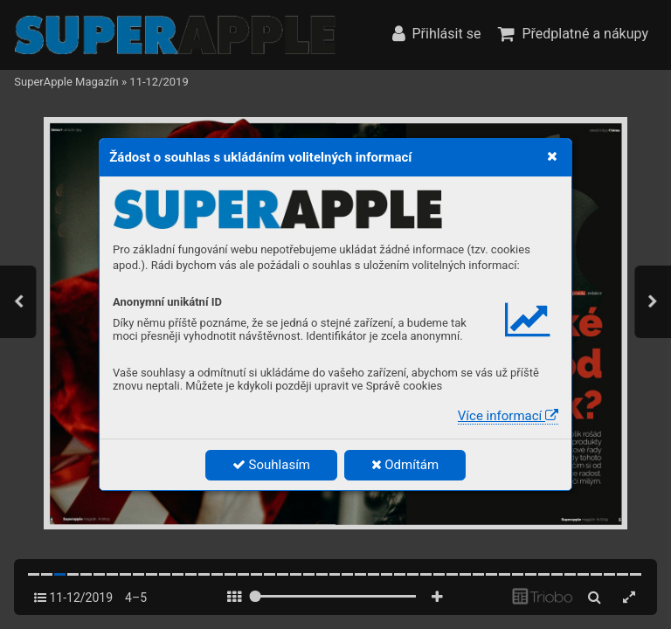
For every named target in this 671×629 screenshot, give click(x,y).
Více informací (508, 416)
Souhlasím (271, 465)
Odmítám (405, 465)
